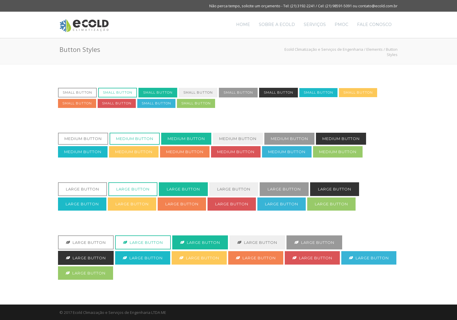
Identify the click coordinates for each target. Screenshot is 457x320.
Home (243, 24)
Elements (374, 49)
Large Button (82, 189)
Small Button (77, 92)
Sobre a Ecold (277, 24)
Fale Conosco (374, 24)
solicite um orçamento (261, 5)
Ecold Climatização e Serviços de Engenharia (323, 49)
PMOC (341, 24)
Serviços (315, 24)
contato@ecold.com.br (378, 5)
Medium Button (83, 138)
